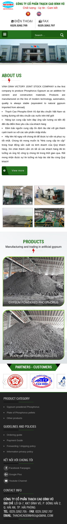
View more (13, 170)
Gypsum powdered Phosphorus (23, 407)
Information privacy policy (20, 451)
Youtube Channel (15, 480)
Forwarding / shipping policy (21, 446)
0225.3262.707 (46, 25)
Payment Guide (15, 440)
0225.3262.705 (18, 25)
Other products (14, 418)
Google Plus (13, 474)
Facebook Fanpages (17, 468)
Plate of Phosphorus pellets (21, 412)
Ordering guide (14, 435)
